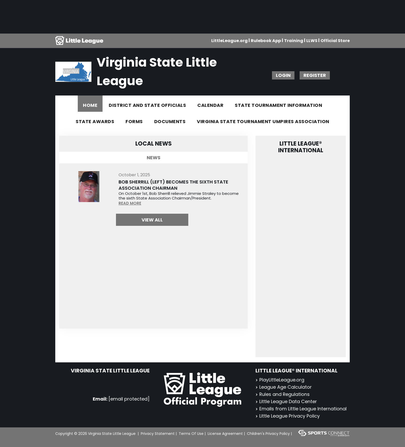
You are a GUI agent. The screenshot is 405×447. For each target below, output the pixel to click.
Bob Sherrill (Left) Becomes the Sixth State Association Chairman (173, 185)
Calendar (210, 105)
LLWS (311, 41)
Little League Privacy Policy (287, 416)
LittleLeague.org (229, 41)
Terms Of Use (191, 433)
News (153, 157)
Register (314, 75)
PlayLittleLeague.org (279, 380)
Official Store (335, 41)
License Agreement (225, 433)
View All (152, 220)
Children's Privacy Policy (268, 433)
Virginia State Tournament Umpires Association (263, 121)
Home (90, 105)
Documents (170, 121)
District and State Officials (147, 105)
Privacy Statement (158, 433)
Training (293, 41)
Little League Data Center (286, 401)
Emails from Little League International (301, 408)
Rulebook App (266, 41)
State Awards (95, 121)
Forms (134, 121)
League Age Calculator (283, 387)
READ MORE (130, 203)
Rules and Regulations (282, 394)
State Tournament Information (278, 105)
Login (283, 75)
